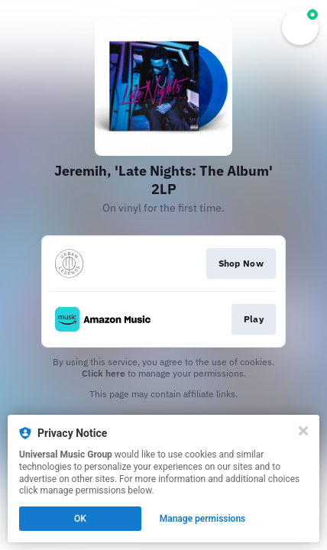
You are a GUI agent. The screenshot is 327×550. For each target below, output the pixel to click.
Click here (103, 373)
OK (80, 518)
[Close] (303, 431)
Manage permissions (203, 518)
